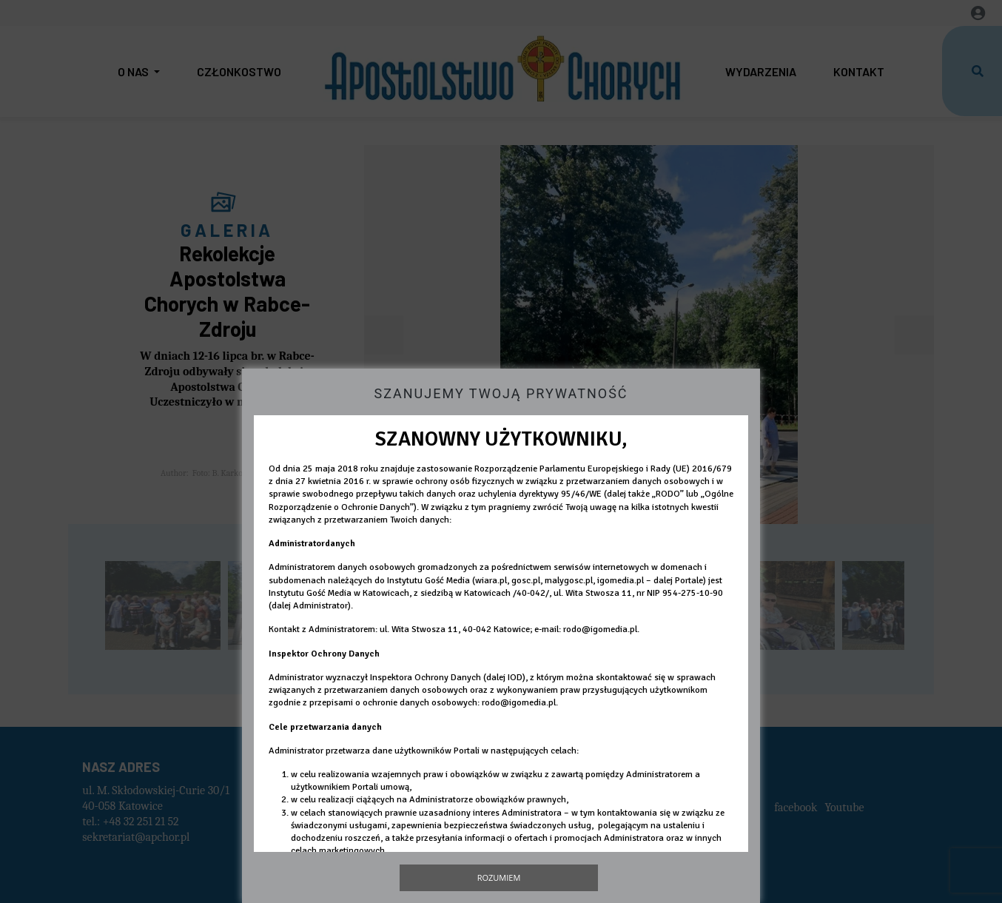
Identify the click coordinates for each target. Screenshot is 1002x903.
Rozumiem (499, 877)
